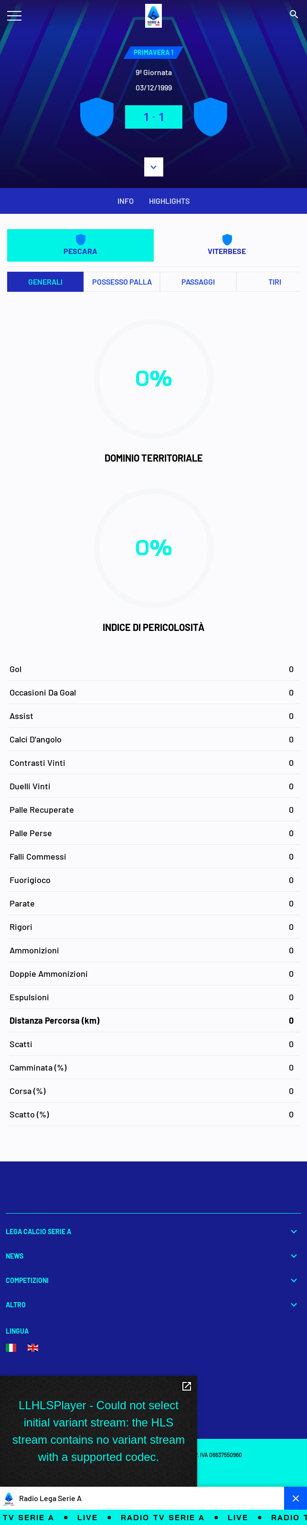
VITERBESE (227, 244)
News (153, 1255)
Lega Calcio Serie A (153, 1231)
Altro (153, 1304)
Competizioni (153, 1280)
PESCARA (80, 244)
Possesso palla (122, 281)
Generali (45, 281)
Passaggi (198, 281)
